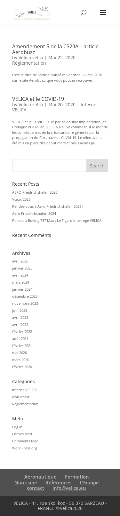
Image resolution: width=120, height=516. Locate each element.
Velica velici (31, 57)
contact (35, 488)
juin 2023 (19, 310)
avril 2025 (20, 261)
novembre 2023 (25, 303)
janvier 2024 (22, 289)
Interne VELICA (24, 389)
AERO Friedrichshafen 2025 (34, 192)
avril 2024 (20, 275)
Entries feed (22, 433)
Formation (77, 476)
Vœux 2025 (21, 199)
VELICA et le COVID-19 (38, 98)
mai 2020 (19, 352)
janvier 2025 (22, 268)
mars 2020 (20, 359)
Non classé (21, 396)
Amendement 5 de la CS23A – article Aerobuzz (55, 49)
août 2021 (20, 338)
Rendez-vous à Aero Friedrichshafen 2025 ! (47, 206)
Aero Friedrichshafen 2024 (34, 213)
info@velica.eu (69, 488)
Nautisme (25, 482)
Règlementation (29, 63)
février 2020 (22, 366)
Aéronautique (40, 476)
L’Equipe (89, 482)
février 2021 (22, 345)
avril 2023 (20, 317)
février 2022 (22, 331)
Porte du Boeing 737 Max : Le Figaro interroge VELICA (56, 220)
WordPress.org (24, 448)
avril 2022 (20, 324)
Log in (17, 426)
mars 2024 (20, 282)
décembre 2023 (24, 296)
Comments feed (25, 441)
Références (58, 482)
